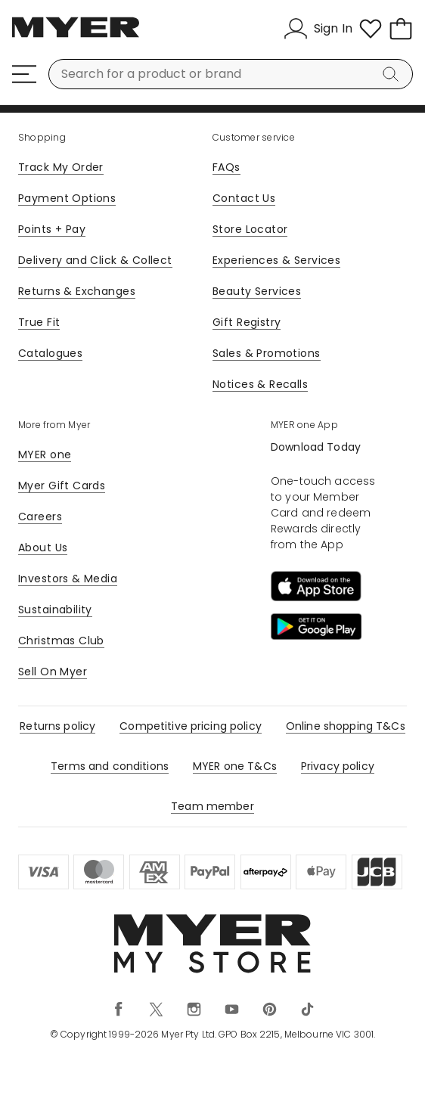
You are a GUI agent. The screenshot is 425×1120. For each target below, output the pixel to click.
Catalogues (50, 353)
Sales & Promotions (266, 353)
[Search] (393, 74)
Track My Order (61, 167)
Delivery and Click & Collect (95, 260)
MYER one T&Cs (235, 766)
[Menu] (24, 74)
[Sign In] (318, 29)
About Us (42, 547)
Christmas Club (61, 640)
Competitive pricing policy (190, 726)
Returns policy (57, 726)
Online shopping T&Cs (345, 726)
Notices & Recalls (260, 384)
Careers (40, 516)
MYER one (44, 454)
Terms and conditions (110, 766)
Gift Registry (246, 322)
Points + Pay (51, 229)
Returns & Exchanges (76, 291)
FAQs (226, 167)
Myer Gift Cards (61, 485)
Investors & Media (67, 578)
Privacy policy (337, 766)
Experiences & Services (276, 260)
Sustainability (55, 609)
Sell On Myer (52, 671)
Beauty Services (256, 291)
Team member (212, 806)
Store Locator (249, 229)
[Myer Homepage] (75, 35)
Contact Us (243, 198)
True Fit (39, 322)
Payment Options (67, 198)
